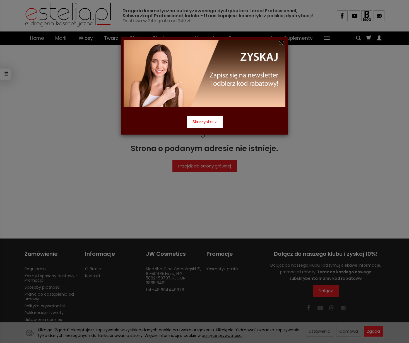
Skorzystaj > (205, 122)
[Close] (281, 42)
